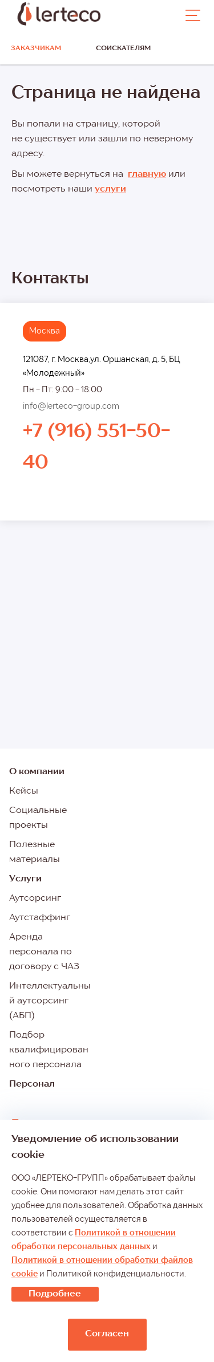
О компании (36, 771)
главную (147, 174)
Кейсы (23, 791)
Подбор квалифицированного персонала (48, 1050)
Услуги (25, 879)
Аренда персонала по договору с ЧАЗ (44, 952)
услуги (110, 189)
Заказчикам (36, 48)
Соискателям (123, 48)
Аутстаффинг (39, 917)
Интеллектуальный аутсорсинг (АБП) (50, 1001)
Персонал (32, 1084)
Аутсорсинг (35, 898)
